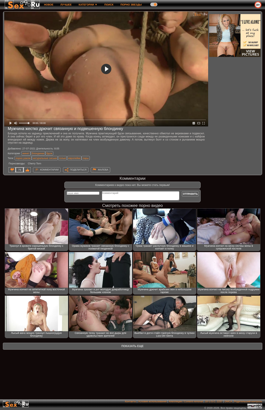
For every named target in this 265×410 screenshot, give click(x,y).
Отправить (190, 193)
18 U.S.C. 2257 (214, 401)
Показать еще (132, 346)
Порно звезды (131, 4)
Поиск (108, 4)
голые (62, 158)
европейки (74, 158)
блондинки (38, 153)
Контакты (130, 401)
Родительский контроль (248, 401)
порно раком (23, 158)
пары (86, 158)
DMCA (228, 401)
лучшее (66, 4)
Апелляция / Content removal (186, 401)
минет (26, 153)
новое (48, 4)
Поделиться (78, 169)
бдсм (49, 153)
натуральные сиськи (45, 158)
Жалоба (103, 169)
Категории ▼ (88, 4)
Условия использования (152, 401)
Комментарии (49, 169)
